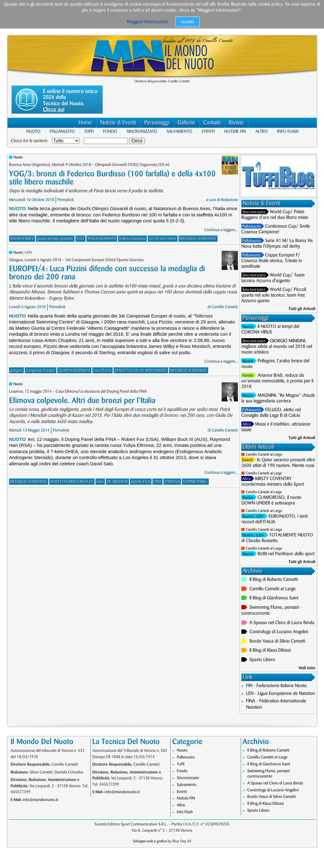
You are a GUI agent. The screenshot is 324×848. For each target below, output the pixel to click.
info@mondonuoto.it (40, 800)
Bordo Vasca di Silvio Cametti (277, 641)
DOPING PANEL (195, 481)
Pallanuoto (62, 131)
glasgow (16, 370)
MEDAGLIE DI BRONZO (198, 238)
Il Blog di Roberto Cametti (273, 579)
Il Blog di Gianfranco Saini (273, 598)
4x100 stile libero (162, 238)
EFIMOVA (172, 481)
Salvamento (179, 131)
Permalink (66, 200)
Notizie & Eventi (118, 122)
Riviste (236, 122)
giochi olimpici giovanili (55, 238)
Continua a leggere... (221, 230)
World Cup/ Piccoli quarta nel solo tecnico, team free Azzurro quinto (273, 295)
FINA (157, 481)
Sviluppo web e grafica (150, 841)
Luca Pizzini (102, 370)
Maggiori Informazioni (147, 22)
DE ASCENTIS (117, 481)
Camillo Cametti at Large (264, 454)
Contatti (212, 122)
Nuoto (33, 131)
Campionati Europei (40, 370)
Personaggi (156, 122)
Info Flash (288, 131)
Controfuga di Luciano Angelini (278, 632)
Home (85, 122)
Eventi (208, 131)
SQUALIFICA (140, 481)
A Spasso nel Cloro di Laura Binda (281, 623)
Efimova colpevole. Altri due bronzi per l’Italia (82, 400)
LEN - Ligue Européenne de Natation (280, 693)
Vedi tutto (307, 668)
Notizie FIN (235, 131)
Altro (261, 131)
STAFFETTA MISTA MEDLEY (71, 481)
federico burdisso (132, 238)
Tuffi (89, 131)
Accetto (187, 21)
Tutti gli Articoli (302, 309)
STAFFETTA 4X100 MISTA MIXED (141, 370)
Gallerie (186, 122)
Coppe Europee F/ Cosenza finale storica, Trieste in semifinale (271, 261)
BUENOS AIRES (22, 238)
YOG (80, 238)
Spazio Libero (262, 660)
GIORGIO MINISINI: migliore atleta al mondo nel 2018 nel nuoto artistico (276, 346)
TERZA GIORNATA (102, 238)
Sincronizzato (141, 131)
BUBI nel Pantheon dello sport (286, 554)
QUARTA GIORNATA (74, 370)
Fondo (110, 131)
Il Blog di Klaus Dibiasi (270, 650)
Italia (100, 481)
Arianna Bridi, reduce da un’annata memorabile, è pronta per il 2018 (277, 381)
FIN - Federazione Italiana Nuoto (276, 686)
